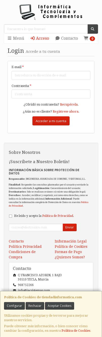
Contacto (66, 38)
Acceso (39, 38)
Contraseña (21, 86)
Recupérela (69, 104)
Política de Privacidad (57, 216)
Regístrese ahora (65, 111)
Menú (15, 38)
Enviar (69, 227)
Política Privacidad (25, 247)
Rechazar (34, 306)
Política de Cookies (76, 330)
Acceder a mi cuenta (51, 121)
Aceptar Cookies (59, 306)
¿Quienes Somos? (70, 257)
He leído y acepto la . (44, 216)
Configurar (14, 306)
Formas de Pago (68, 252)
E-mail (18, 67)
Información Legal (71, 241)
